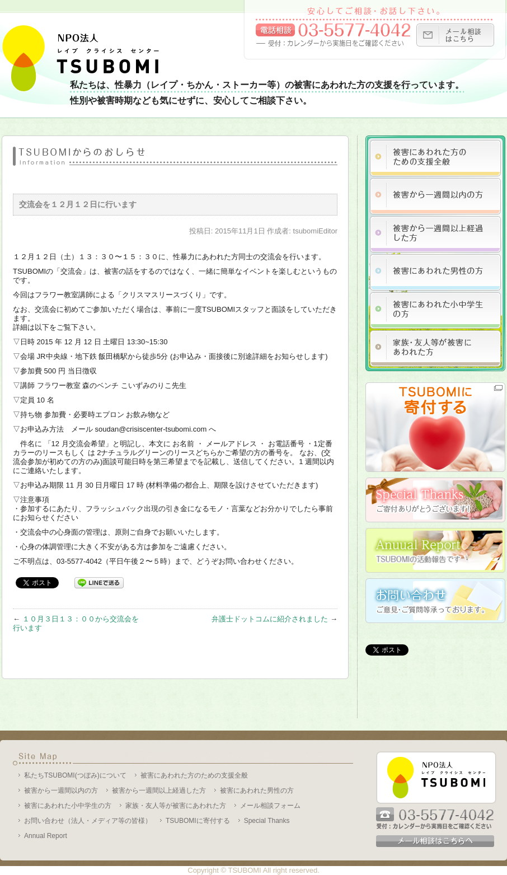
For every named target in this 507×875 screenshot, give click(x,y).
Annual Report (45, 836)
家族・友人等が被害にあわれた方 (175, 806)
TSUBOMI (244, 870)
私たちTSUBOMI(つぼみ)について (75, 775)
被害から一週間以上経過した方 (159, 790)
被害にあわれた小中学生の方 (67, 806)
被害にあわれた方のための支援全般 (194, 775)
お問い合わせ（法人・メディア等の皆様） (88, 821)
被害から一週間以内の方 (61, 790)
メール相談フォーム (270, 806)
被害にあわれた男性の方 (257, 790)
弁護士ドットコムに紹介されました (270, 619)
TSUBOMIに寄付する (198, 821)
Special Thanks (267, 821)
